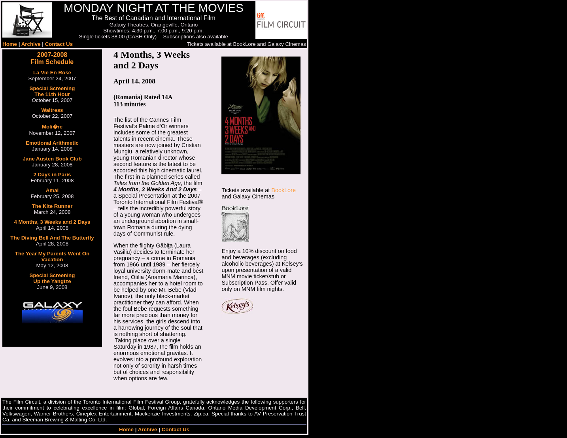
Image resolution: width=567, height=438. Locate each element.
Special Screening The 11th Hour (52, 91)
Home (9, 44)
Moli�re (52, 127)
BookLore (283, 190)
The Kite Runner (52, 206)
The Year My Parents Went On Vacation (52, 256)
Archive (31, 44)
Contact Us (59, 44)
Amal (52, 190)
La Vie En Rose (52, 73)
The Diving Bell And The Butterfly (52, 238)
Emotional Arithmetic (52, 143)
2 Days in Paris (52, 174)
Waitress (52, 110)
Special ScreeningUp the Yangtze (52, 278)
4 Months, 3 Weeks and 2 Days (52, 222)
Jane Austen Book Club (52, 159)
